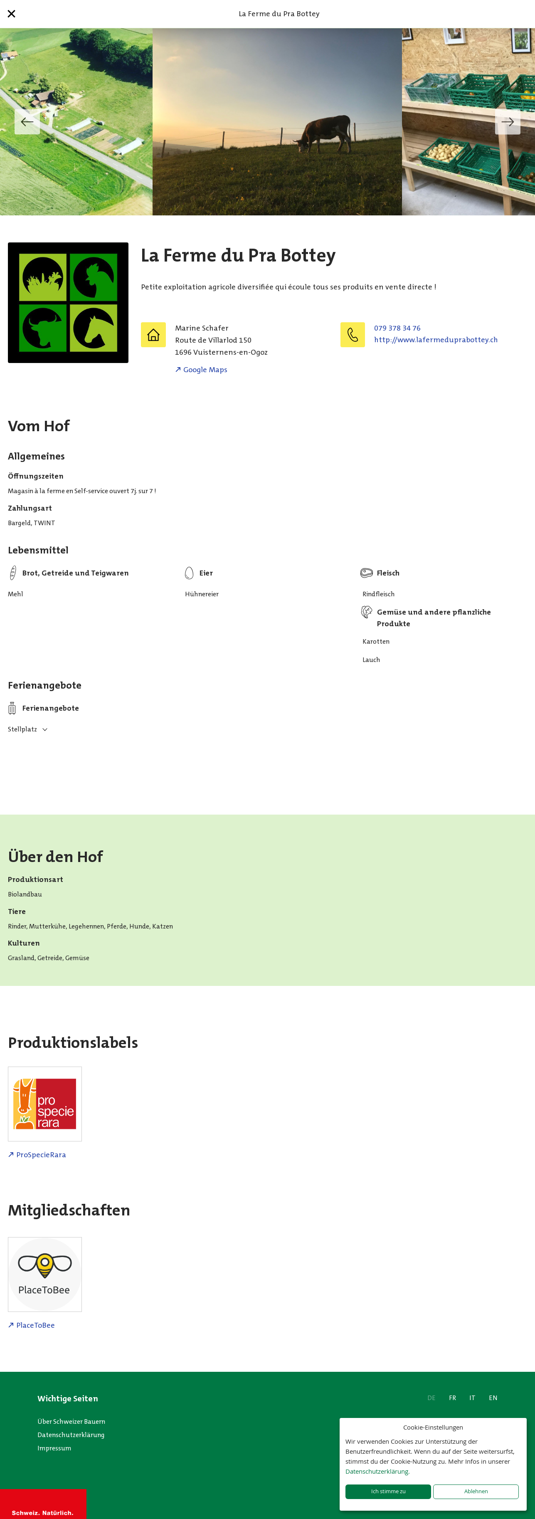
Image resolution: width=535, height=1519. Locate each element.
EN (493, 1397)
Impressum (54, 1448)
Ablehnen (476, 1491)
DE (431, 1397)
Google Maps (205, 370)
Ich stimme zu (388, 1491)
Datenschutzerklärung (71, 1434)
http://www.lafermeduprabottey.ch (436, 340)
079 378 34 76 (397, 328)
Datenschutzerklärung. (377, 1471)
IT (472, 1397)
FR (452, 1397)
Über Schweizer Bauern (71, 1421)
